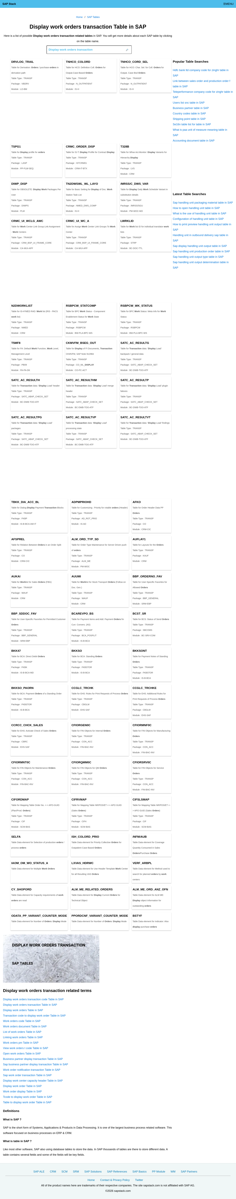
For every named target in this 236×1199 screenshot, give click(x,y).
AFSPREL (18, 539)
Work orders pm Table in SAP (20, 1042)
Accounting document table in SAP (193, 140)
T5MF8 (15, 342)
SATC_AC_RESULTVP (81, 417)
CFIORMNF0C (142, 725)
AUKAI (15, 576)
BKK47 (16, 650)
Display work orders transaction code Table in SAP (33, 999)
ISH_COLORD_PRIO (85, 836)
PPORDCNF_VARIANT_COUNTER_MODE (99, 915)
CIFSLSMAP (141, 799)
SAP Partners (189, 1171)
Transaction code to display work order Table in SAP (34, 1015)
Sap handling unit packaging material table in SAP (203, 202)
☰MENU (228, 3)
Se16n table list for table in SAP (192, 124)
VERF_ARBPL (142, 863)
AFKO (137, 502)
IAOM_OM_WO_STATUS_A (29, 863)
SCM (65, 1171)
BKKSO (76, 650)
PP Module (158, 1171)
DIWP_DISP (19, 183)
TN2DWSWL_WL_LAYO (82, 183)
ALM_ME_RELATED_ (92, 889)
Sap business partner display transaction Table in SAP (35, 1064)
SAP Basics (139, 1171)
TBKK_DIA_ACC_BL (25, 502)
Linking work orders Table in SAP (23, 1037)
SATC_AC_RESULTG (134, 342)
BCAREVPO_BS (82, 613)
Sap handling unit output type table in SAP (198, 256)
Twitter (139, 1180)
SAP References (117, 1171)
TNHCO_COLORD (78, 61)
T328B (124, 146)
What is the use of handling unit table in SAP (199, 213)
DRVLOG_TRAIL (22, 61)
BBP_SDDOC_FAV (23, 613)
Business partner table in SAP (191, 108)
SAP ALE (39, 1171)
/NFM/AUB (140, 836)
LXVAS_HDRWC (82, 863)
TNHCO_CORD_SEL (134, 61)
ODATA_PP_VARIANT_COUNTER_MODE (39, 915)
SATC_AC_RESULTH (25, 380)
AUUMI (76, 576)
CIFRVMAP (79, 799)
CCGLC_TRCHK (82, 688)
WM (173, 1171)
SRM (76, 1171)
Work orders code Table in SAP (21, 1021)
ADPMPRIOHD (81, 502)
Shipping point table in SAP (189, 118)
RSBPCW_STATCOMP (81, 305)
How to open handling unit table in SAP (196, 208)
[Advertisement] (88, 118)
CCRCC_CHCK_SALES (27, 725)
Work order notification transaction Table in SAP (31, 1069)
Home (91, 1180)
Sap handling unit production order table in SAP (201, 251)
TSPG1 (16, 146)
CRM (53, 1171)
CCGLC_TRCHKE (145, 688)
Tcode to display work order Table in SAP (27, 1096)
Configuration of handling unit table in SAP (198, 218)
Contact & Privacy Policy (115, 1180)
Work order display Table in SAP (22, 1091)
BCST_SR (139, 613)
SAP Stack (9, 3)
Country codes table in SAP (189, 113)
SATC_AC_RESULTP (134, 380)
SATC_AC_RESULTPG (26, 417)
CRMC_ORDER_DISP (80, 146)
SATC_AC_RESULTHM (81, 380)
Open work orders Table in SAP (22, 1053)
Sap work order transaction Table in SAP (27, 1075)
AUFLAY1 (139, 539)
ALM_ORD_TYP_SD (85, 539)
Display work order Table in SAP (22, 1086)
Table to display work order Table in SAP (27, 1102)
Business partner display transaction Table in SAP (33, 1058)
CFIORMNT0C (20, 762)
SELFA (16, 836)
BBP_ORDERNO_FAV (147, 576)
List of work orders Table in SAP (22, 1031)
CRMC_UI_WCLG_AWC (27, 221)
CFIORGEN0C (80, 725)
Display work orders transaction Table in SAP (30, 1004)
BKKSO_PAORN (22, 688)
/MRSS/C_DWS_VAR (134, 183)
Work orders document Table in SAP (25, 1026)
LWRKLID (127, 221)
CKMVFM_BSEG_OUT (81, 342)
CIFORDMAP (20, 799)
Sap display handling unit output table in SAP (200, 246)
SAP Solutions (93, 1171)
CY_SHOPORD (21, 889)
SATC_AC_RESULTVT (135, 417)
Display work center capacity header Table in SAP (33, 1080)
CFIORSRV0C (142, 762)
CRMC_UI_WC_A (77, 221)
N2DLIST (22, 305)
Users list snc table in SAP (189, 102)
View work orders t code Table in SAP (25, 1048)
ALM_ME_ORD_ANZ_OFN (150, 889)
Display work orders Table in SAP (23, 1010)
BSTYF (137, 915)
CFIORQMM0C (81, 762)
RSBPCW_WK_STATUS (136, 305)
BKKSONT (140, 650)
